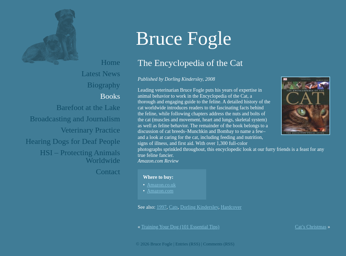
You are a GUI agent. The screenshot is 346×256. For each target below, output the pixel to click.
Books (110, 96)
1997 (162, 207)
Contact (108, 171)
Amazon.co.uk (161, 185)
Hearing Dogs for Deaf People (72, 141)
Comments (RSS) (218, 244)
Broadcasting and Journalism (75, 118)
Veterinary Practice (90, 130)
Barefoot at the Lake (88, 107)
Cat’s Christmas (310, 227)
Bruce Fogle (183, 38)
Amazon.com (160, 191)
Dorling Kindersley (199, 207)
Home (110, 62)
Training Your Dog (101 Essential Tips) (180, 227)
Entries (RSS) (187, 244)
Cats (173, 207)
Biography (103, 84)
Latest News (101, 73)
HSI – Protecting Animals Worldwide (80, 156)
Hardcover (231, 207)
